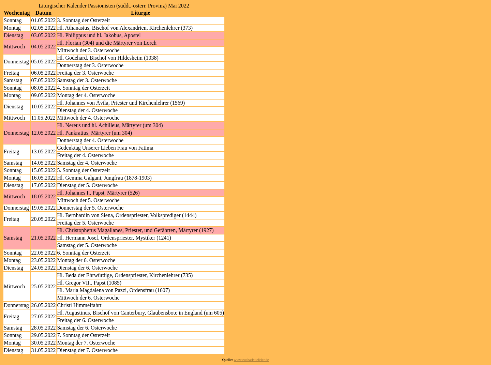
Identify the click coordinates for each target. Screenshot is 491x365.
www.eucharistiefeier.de (251, 360)
